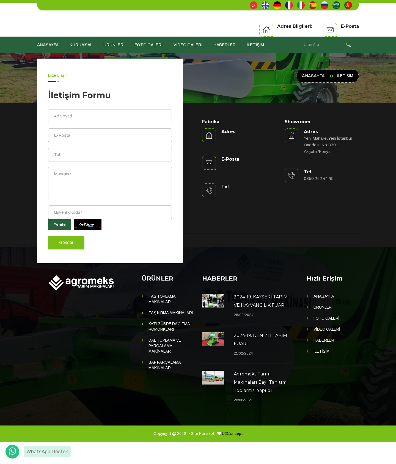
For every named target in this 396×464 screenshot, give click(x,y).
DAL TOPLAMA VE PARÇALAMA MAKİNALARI (164, 367)
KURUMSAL (81, 45)
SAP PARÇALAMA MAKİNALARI (164, 387)
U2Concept (232, 456)
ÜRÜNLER (113, 45)
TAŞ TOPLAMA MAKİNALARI (162, 321)
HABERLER (224, 45)
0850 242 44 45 (319, 178)
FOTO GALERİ (148, 45)
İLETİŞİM (255, 45)
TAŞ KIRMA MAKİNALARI (170, 335)
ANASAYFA (48, 45)
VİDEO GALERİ (188, 45)
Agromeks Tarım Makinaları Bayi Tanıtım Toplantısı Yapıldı (260, 404)
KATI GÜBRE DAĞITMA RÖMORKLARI (169, 348)
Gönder (66, 264)
